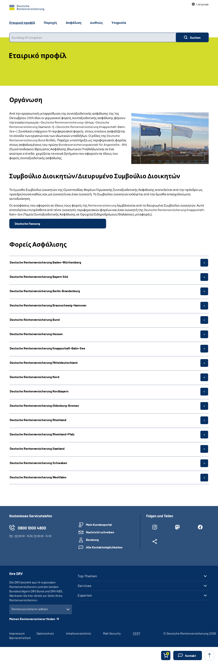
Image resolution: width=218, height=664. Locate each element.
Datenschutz (45, 633)
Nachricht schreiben (100, 532)
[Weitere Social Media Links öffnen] (154, 542)
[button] (200, 4)
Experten (85, 595)
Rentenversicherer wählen (30, 609)
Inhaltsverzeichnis (78, 633)
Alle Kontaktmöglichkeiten (104, 547)
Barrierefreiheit (20, 638)
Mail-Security (112, 633)
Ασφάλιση (73, 22)
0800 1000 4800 (32, 527)
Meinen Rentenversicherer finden (32, 619)
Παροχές (50, 22)
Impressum (17, 633)
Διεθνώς (96, 22)
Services (84, 585)
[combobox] (92, 37)
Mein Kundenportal (99, 524)
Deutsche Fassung (27, 223)
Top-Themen (87, 576)
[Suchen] (192, 37)
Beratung (92, 539)
